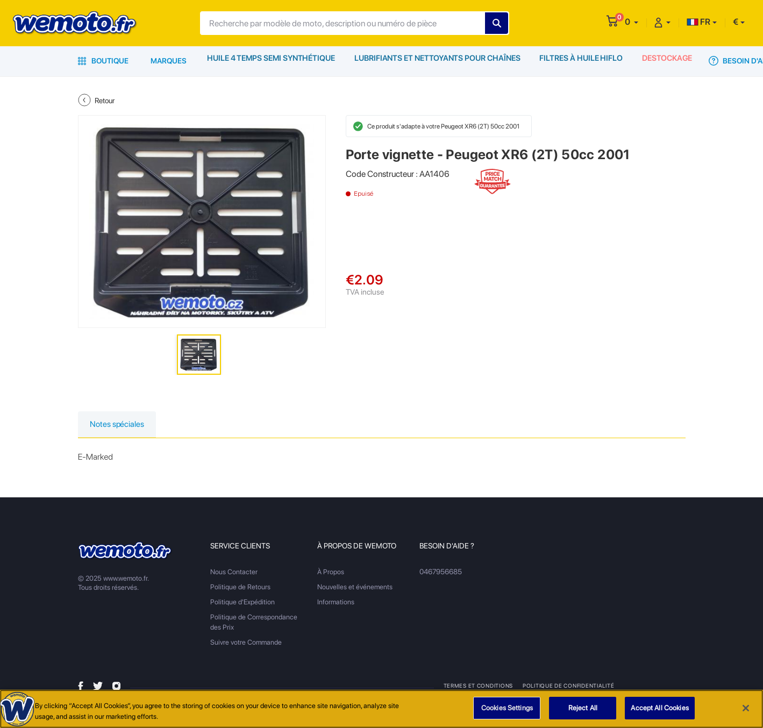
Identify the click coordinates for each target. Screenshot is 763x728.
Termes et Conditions (478, 686)
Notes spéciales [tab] (120, 425)
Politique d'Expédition (242, 603)
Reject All (582, 708)
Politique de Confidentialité (567, 686)
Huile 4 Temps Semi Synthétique (271, 60)
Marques (169, 60)
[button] (631, 22)
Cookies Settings (507, 708)
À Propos (330, 573)
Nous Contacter (234, 573)
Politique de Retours (240, 588)
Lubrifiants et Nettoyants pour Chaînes (436, 60)
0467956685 (440, 573)
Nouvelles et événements (355, 588)
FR (698, 22)
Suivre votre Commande (246, 643)
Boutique (103, 60)
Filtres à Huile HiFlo (579, 60)
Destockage (666, 60)
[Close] (746, 708)
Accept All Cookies (659, 708)
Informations (335, 603)
